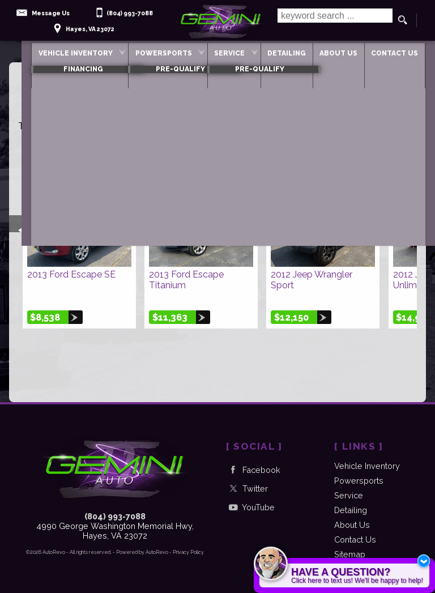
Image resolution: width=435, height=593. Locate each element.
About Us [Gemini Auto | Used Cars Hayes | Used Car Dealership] (338, 51)
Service (348, 495)
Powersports (142, 51)
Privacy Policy (188, 552)
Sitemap (349, 554)
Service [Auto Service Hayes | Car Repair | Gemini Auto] (216, 51)
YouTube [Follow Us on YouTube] (250, 507)
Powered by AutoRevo (142, 552)
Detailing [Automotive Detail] (280, 51)
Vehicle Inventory (48, 51)
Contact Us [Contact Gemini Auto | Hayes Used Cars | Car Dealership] (401, 51)
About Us (352, 525)
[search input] (333, 20)
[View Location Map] (82, 25)
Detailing (350, 510)
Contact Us (355, 539)
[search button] (402, 20)
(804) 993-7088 (115, 516)
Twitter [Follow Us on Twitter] (247, 488)
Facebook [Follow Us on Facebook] (253, 470)
